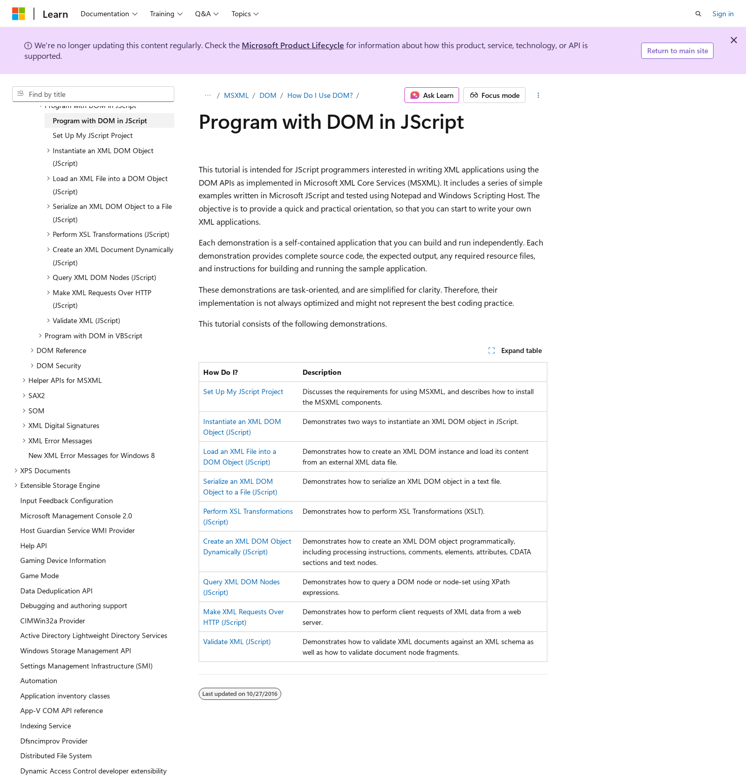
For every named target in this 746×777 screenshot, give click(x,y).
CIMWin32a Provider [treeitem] (52, 620)
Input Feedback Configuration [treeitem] (66, 500)
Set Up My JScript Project (243, 391)
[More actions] (538, 95)
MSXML (236, 95)
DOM (268, 95)
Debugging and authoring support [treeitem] (73, 605)
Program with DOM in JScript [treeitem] (100, 120)
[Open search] (698, 14)
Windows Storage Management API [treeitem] (75, 650)
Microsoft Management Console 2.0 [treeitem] (76, 515)
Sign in (723, 13)
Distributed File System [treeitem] (56, 755)
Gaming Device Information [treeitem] (63, 560)
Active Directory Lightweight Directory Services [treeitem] (93, 635)
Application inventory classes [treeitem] (65, 695)
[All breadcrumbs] (207, 95)
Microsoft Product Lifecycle (293, 45)
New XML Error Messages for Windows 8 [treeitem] (91, 455)
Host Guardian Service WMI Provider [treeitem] (77, 530)
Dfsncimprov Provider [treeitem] (54, 741)
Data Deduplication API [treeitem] (56, 590)
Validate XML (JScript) (237, 641)
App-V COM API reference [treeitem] (61, 710)
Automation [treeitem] (38, 680)
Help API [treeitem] (33, 545)
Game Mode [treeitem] (39, 575)
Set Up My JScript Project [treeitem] (93, 135)
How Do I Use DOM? (320, 95)
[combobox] (93, 94)
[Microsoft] (18, 13)
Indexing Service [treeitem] (45, 725)
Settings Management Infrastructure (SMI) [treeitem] (86, 665)
